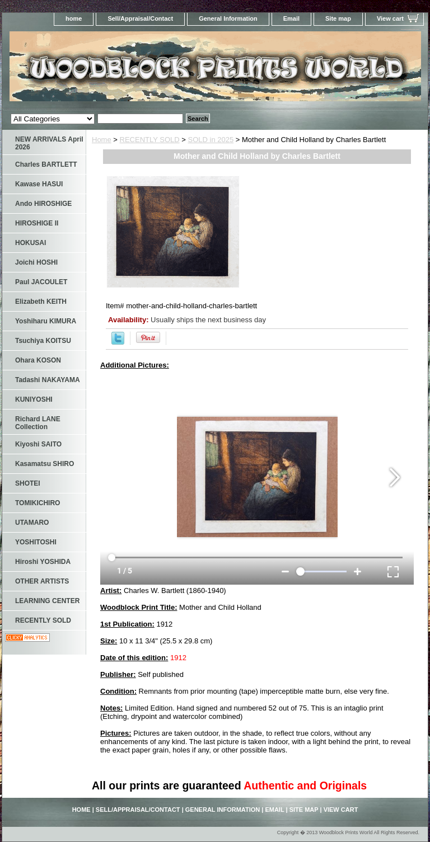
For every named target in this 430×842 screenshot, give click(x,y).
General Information (228, 18)
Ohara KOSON (38, 360)
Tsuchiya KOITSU (43, 341)
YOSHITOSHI (36, 542)
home (74, 18)
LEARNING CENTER (47, 601)
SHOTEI (27, 483)
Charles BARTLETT (46, 164)
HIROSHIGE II (36, 223)
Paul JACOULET (41, 282)
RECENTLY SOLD (150, 139)
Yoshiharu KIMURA (45, 321)
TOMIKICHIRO (37, 503)
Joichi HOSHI (36, 262)
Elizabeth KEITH (41, 301)
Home (101, 139)
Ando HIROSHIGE (43, 204)
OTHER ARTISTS (42, 581)
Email (291, 18)
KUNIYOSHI (34, 399)
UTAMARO (32, 522)
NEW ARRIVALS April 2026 (49, 143)
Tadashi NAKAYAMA (47, 380)
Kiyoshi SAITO (38, 444)
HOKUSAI (30, 243)
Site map (338, 18)
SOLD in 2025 (211, 139)
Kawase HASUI (39, 184)
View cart (390, 18)
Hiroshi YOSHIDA (43, 562)
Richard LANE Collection (37, 423)
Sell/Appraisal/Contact (140, 18)
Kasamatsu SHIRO (44, 464)
